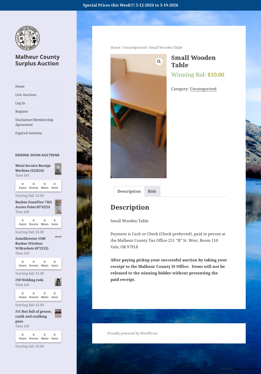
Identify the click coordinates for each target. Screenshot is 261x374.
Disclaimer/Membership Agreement (34, 122)
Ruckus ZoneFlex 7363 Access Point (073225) (38, 204)
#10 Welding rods (38, 279)
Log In (20, 103)
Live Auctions (25, 94)
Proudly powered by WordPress (132, 333)
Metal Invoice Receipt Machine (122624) (38, 168)
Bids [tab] (152, 191)
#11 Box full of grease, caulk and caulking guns (38, 316)
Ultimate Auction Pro (245, 369)
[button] (159, 61)
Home (20, 86)
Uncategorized (135, 47)
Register (21, 111)
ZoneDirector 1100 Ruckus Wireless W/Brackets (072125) (38, 243)
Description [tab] (129, 191)
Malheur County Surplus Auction (37, 60)
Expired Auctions (28, 133)
